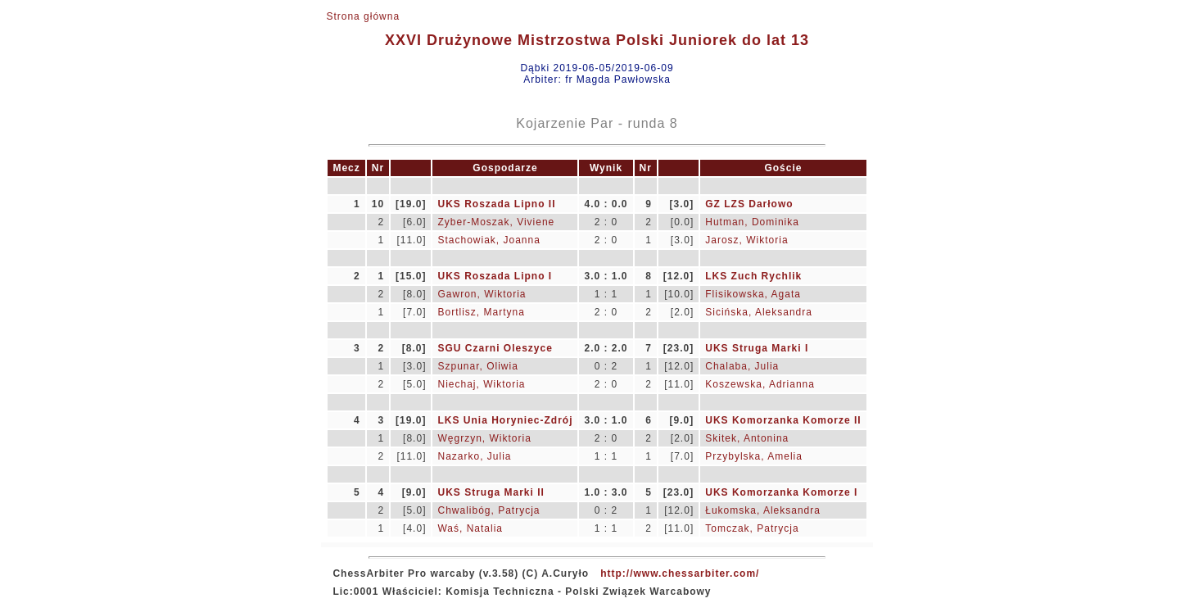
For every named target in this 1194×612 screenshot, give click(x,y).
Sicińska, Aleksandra (758, 312)
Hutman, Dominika (752, 222)
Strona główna (363, 16)
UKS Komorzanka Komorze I (781, 492)
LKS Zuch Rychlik (753, 276)
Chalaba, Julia (742, 366)
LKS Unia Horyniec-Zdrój (504, 420)
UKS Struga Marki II (490, 492)
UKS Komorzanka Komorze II (783, 420)
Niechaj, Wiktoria (481, 384)
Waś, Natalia (470, 528)
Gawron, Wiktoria (481, 294)
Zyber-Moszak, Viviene (495, 222)
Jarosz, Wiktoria (746, 240)
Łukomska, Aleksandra (763, 510)
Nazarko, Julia (474, 456)
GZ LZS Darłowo (749, 204)
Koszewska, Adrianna (760, 384)
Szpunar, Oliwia (477, 366)
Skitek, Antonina (747, 438)
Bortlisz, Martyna (480, 312)
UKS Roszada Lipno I (494, 276)
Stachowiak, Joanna (488, 240)
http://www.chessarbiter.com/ (679, 573)
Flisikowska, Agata (753, 294)
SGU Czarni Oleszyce (494, 348)
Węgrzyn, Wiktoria (484, 438)
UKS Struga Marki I (756, 348)
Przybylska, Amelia (754, 456)
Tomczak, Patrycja (751, 528)
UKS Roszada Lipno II (496, 204)
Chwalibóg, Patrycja (488, 510)
